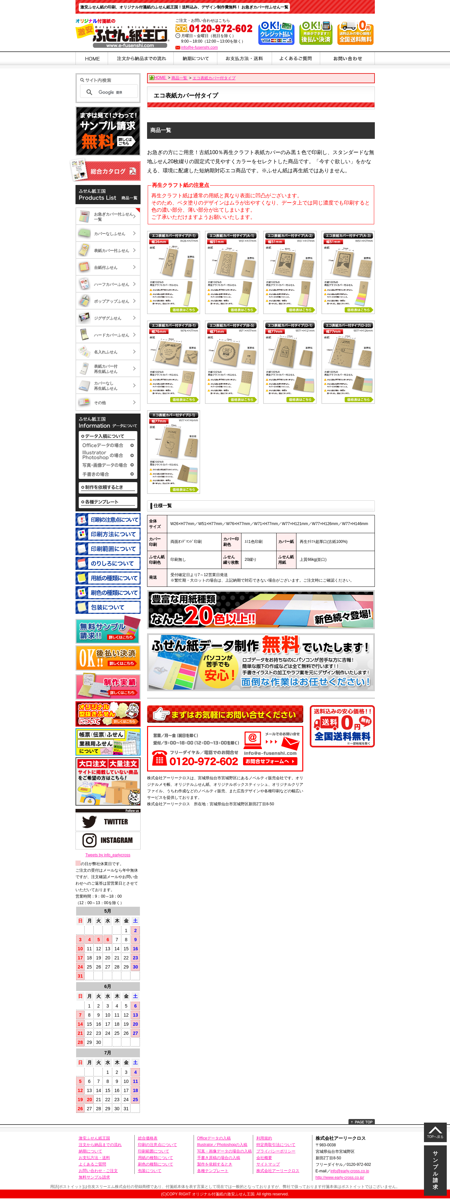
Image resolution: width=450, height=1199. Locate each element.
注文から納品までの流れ (100, 1144)
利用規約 (264, 1138)
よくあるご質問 (92, 1164)
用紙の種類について (155, 1157)
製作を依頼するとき (214, 1164)
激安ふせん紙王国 (94, 1138)
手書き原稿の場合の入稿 (218, 1157)
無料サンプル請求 (94, 1177)
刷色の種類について (155, 1164)
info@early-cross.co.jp (350, 1171)
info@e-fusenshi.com (199, 47)
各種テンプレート (212, 1170)
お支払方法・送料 (94, 1157)
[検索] (116, 92)
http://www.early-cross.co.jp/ (340, 1177)
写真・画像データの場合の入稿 (224, 1151)
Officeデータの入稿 (214, 1138)
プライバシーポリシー (275, 1151)
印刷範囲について (153, 1151)
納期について (90, 1151)
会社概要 (264, 1157)
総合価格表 (147, 1138)
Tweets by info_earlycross (107, 855)
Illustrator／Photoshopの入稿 (222, 1144)
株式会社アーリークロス (277, 1170)
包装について (149, 1170)
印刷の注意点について (157, 1144)
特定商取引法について (275, 1144)
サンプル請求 (435, 1170)
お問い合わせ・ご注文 (98, 1170)
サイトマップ (268, 1164)
